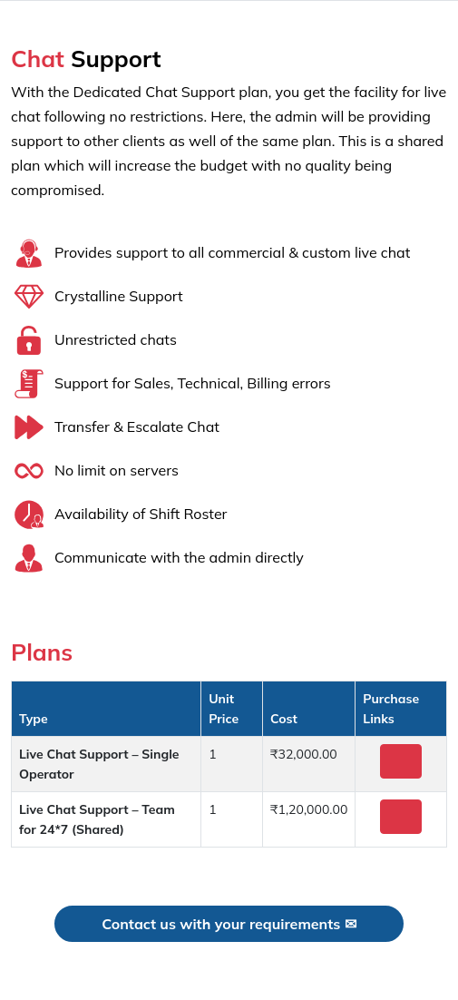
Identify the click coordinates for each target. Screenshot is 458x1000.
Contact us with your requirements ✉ (229, 924)
